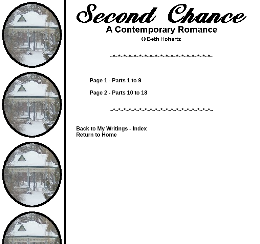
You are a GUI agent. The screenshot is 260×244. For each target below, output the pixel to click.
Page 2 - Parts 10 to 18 (118, 93)
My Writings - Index (122, 128)
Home (109, 135)
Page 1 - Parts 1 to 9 (115, 80)
